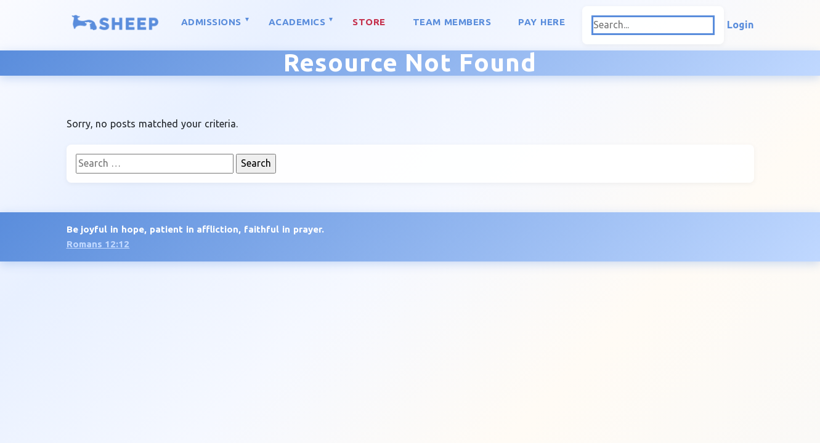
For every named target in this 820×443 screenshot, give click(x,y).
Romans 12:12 (98, 244)
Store (369, 22)
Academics (297, 22)
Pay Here (541, 22)
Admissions (211, 22)
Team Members (452, 22)
